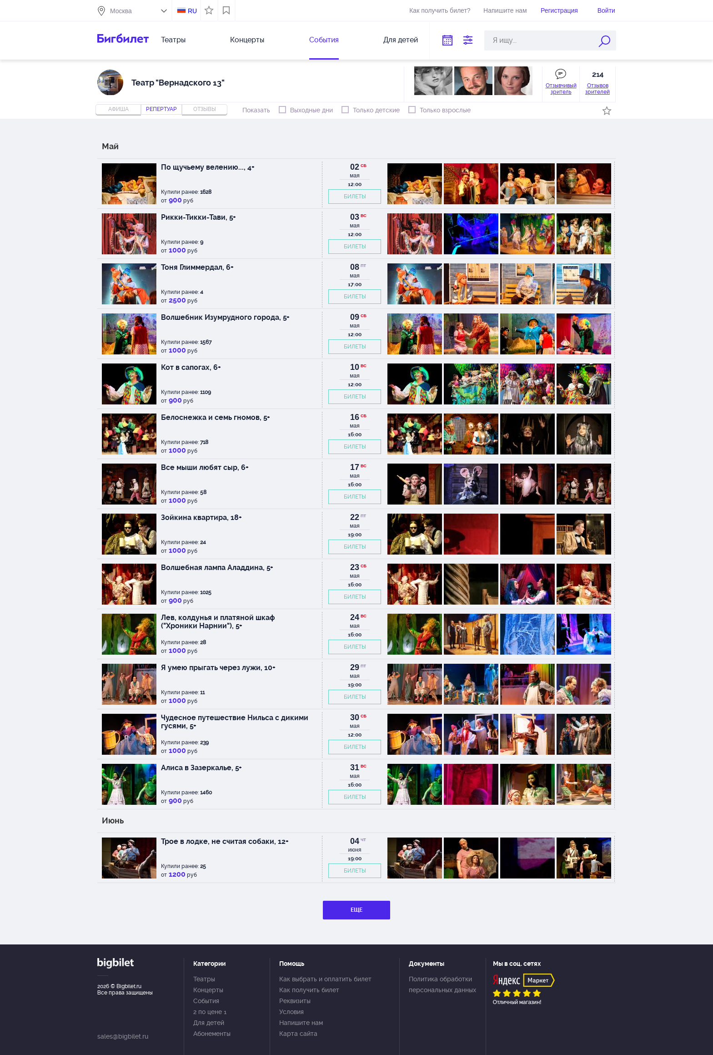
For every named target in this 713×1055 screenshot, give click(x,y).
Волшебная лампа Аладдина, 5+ (217, 567)
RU (192, 11)
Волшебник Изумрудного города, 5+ (225, 317)
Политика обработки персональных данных (442, 984)
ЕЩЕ (356, 910)
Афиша (118, 109)
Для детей (400, 39)
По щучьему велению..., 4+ (208, 167)
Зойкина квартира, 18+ (201, 517)
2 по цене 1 (209, 1011)
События (324, 39)
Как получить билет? (439, 10)
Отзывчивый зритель (561, 88)
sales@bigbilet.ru (122, 1036)
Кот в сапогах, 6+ (191, 367)
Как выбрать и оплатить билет (325, 979)
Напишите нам (505, 10)
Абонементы (212, 1033)
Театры (173, 39)
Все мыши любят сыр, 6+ (205, 467)
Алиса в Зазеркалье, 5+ (201, 767)
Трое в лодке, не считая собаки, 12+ (225, 841)
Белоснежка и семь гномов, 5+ (215, 417)
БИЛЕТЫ (355, 196)
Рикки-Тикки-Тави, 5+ (198, 217)
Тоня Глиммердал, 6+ (197, 267)
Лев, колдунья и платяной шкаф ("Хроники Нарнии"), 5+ (218, 621)
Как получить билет (309, 990)
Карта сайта (298, 1033)
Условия (291, 1011)
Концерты (247, 39)
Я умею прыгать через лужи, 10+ (218, 667)
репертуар (161, 109)
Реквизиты (295, 1001)
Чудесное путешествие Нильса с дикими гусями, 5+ (234, 721)
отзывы (204, 109)
